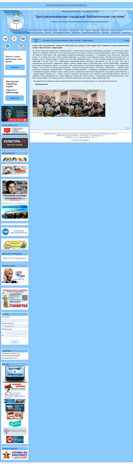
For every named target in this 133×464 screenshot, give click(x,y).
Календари (96, 31)
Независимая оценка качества (91, 32)
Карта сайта (105, 31)
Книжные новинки (116, 31)
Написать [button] (14, 98)
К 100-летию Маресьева (35, 32)
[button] (5, 39)
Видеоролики (126, 32)
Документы (76, 32)
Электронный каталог (35, 31)
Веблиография (115, 32)
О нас (82, 31)
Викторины (105, 32)
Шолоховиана (63, 31)
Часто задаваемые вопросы (62, 32)
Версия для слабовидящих (15, 258)
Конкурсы (48, 32)
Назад (126, 40)
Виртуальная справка (50, 31)
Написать (15, 67)
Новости (88, 31)
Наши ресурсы (74, 31)
